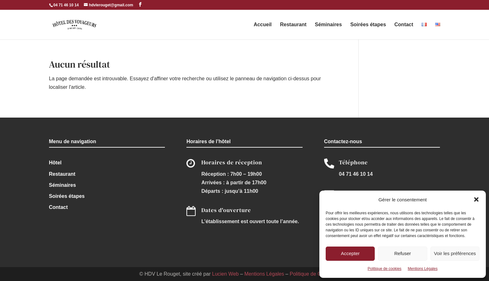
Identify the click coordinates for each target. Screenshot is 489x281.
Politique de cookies (385, 268)
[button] (476, 199)
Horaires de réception (231, 162)
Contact (403, 24)
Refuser (402, 253)
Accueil (263, 24)
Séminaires (328, 24)
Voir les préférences (455, 253)
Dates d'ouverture (226, 210)
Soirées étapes (368, 24)
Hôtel (55, 162)
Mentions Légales (422, 268)
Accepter (350, 253)
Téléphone (353, 162)
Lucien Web (225, 274)
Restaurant (293, 24)
